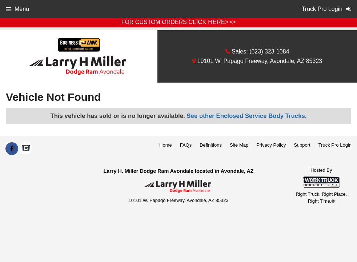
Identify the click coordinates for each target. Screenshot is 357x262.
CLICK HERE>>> (212, 22)
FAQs (186, 145)
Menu (17, 9)
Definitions (211, 145)
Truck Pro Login (335, 145)
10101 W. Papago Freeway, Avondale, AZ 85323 (257, 61)
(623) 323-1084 (269, 51)
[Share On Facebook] (11, 149)
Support (302, 145)
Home (165, 145)
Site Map (239, 145)
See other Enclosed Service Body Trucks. (246, 115)
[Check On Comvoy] (26, 149)
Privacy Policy (271, 145)
